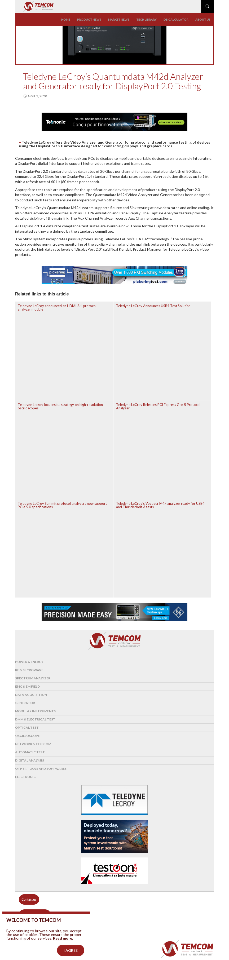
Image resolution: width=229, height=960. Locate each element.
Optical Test (27, 727)
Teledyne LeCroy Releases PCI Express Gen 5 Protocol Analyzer (158, 406)
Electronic (25, 777)
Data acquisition (31, 695)
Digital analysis (29, 760)
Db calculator (176, 19)
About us (202, 19)
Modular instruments (35, 711)
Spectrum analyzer (32, 678)
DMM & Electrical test (35, 719)
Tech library (146, 19)
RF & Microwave (29, 670)
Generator (25, 703)
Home (65, 19)
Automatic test (30, 752)
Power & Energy (29, 662)
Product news (89, 19)
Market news (118, 19)
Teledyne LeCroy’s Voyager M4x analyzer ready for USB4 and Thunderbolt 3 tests (160, 505)
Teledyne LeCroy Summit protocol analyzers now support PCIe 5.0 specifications (62, 505)
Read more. (63, 945)
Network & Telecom (33, 744)
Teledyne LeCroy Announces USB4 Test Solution (153, 306)
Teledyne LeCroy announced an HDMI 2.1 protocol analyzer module (57, 307)
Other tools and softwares (41, 769)
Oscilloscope (27, 736)
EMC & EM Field (27, 686)
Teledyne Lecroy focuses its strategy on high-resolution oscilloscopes (60, 406)
